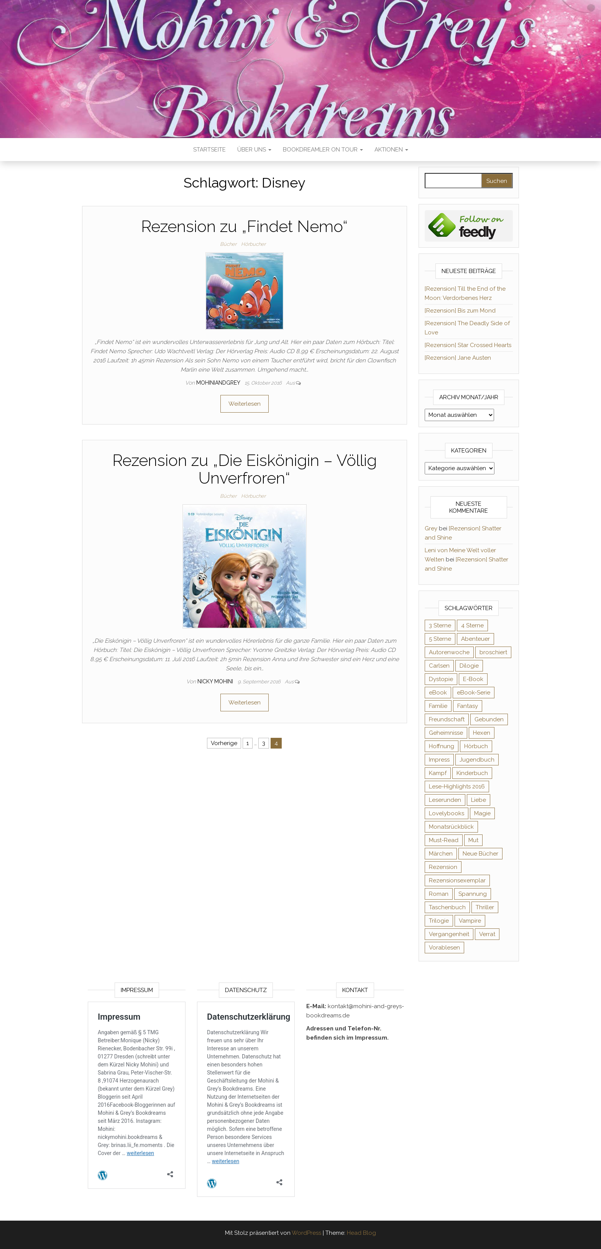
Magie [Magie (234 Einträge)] (482, 813)
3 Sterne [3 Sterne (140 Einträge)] (440, 625)
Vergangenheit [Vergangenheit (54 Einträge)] (449, 934)
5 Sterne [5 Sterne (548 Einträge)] (440, 638)
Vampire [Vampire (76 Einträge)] (470, 920)
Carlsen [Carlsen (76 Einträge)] (439, 665)
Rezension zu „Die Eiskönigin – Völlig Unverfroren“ (244, 469)
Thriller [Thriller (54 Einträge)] (485, 907)
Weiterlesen (244, 403)
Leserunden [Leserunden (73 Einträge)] (445, 799)
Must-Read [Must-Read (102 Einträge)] (443, 840)
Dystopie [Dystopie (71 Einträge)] (441, 679)
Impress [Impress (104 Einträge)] (439, 759)
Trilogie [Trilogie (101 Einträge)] (439, 920)
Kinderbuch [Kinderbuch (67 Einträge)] (472, 773)
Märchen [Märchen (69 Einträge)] (441, 853)
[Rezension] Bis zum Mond (460, 310)
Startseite (209, 149)
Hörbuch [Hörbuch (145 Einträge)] (476, 746)
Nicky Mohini (216, 681)
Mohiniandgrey (218, 383)
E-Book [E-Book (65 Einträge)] (473, 679)
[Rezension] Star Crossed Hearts (468, 345)
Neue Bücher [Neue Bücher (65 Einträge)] (480, 853)
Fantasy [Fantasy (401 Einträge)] (467, 706)
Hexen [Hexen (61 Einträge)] (481, 732)
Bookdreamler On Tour (323, 149)
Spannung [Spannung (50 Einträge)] (472, 893)
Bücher (228, 244)
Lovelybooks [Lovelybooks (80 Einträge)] (446, 813)
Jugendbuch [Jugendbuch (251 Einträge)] (477, 759)
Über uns (254, 149)
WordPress (306, 1232)
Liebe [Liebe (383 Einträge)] (478, 799)
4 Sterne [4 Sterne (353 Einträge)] (472, 625)
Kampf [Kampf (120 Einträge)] (438, 773)
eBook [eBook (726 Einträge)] (438, 692)
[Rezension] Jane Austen (458, 357)
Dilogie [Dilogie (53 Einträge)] (469, 665)
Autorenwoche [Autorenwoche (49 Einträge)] (449, 652)
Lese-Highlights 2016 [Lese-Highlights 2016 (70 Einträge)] (457, 786)
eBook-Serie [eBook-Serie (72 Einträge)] (473, 692)
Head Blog (361, 1232)
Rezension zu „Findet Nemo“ (244, 226)
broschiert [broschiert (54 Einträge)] (493, 652)
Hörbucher (253, 244)
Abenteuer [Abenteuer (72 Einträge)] (475, 638)
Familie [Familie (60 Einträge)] (438, 706)
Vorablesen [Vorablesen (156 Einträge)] (444, 947)
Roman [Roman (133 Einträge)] (438, 893)
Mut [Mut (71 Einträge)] (473, 840)
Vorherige (224, 743)
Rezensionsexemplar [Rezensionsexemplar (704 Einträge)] (457, 880)
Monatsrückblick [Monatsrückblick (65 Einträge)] (451, 826)
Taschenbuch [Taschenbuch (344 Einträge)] (447, 907)
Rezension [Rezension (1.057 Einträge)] (443, 867)
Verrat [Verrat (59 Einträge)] (487, 934)
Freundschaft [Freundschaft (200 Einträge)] (447, 719)
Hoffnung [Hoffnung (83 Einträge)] (441, 746)
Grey (431, 528)
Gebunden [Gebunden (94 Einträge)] (489, 719)
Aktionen (391, 149)
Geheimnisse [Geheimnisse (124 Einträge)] (446, 732)
